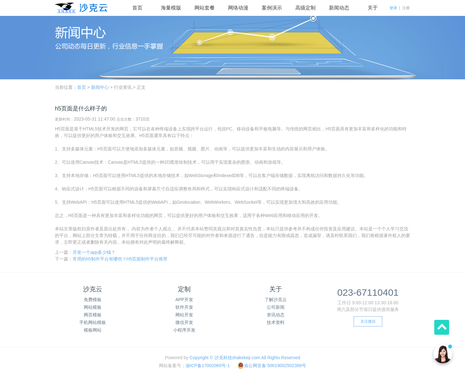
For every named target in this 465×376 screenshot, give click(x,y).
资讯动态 (276, 314)
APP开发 (184, 299)
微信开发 (184, 322)
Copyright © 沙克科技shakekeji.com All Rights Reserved (245, 357)
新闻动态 (339, 7)
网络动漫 (238, 7)
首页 (137, 7)
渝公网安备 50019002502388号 (272, 365)
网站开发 (184, 314)
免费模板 (93, 299)
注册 (406, 8)
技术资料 (276, 322)
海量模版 (171, 7)
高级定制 (305, 7)
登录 (393, 8)
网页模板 (93, 314)
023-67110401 (368, 292)
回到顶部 (441, 327)
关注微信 (368, 321)
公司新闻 (276, 307)
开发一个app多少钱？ (94, 252)
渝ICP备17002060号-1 (208, 365)
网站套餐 (204, 7)
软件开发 (184, 307)
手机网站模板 (92, 322)
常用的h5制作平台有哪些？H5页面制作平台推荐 (120, 258)
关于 (373, 7)
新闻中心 (100, 87)
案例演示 (272, 7)
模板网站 (93, 330)
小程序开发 (184, 330)
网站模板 (93, 307)
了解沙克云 (276, 299)
